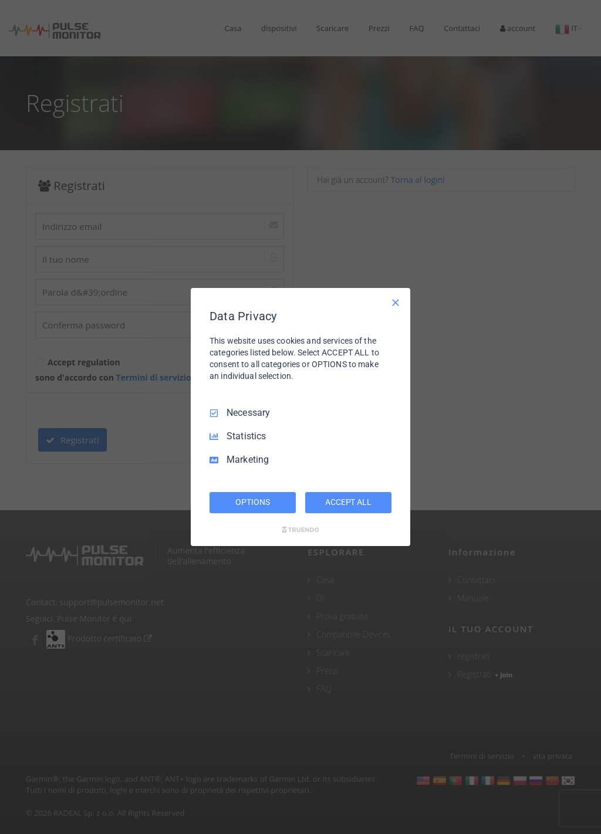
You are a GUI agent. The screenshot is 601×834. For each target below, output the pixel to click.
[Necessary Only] (395, 302)
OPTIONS (252, 502)
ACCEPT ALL (348, 502)
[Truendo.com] (300, 529)
